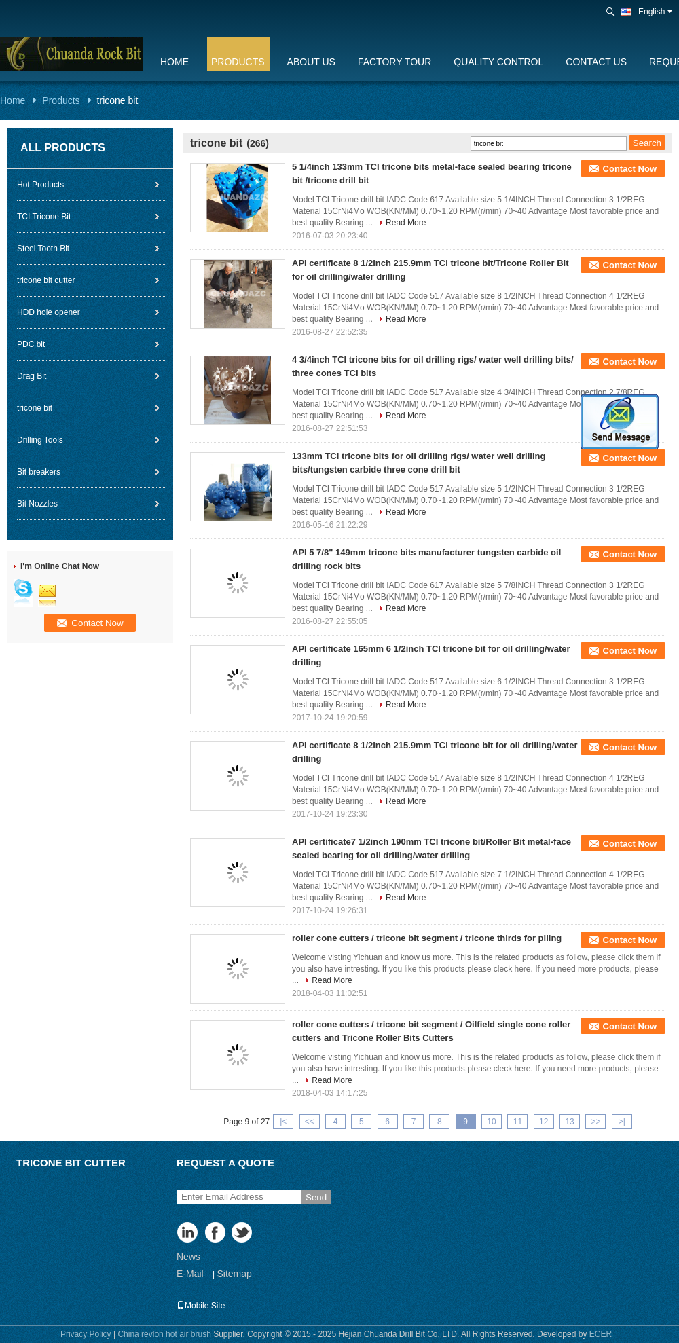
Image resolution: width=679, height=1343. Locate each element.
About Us (311, 61)
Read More (406, 222)
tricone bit (34, 408)
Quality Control (498, 61)
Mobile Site (201, 1305)
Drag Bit (31, 376)
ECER (600, 1334)
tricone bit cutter (46, 280)
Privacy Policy (85, 1334)
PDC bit (31, 344)
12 (543, 1121)
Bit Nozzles (37, 504)
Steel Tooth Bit (43, 248)
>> (595, 1121)
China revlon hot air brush (163, 1334)
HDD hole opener (48, 312)
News (188, 1256)
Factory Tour (394, 61)
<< (309, 1121)
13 (569, 1121)
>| (622, 1121)
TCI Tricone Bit (44, 216)
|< (283, 1121)
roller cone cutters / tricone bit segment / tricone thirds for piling (427, 938)
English (655, 11)
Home (174, 61)
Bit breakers (38, 472)
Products (238, 61)
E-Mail (190, 1273)
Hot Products (40, 184)
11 (517, 1121)
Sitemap (234, 1273)
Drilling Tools (40, 440)
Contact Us (596, 61)
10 (491, 1121)
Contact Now (630, 169)
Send (316, 1197)
